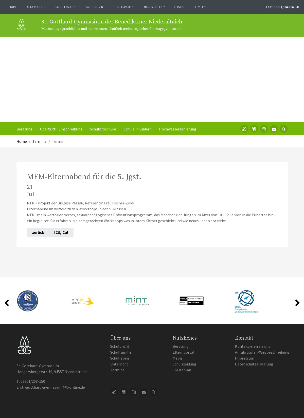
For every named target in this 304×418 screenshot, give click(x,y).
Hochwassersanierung (177, 129)
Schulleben (119, 358)
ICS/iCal (61, 232)
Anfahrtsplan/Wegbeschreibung (262, 352)
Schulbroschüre (103, 129)
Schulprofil (119, 346)
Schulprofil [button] (36, 7)
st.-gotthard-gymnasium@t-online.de (52, 387)
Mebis (177, 358)
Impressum (244, 358)
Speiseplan (182, 369)
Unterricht (119, 364)
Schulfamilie (120, 352)
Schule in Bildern (138, 129)
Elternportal (183, 352)
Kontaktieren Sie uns (252, 346)
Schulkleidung (184, 364)
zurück (38, 232)
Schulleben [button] (96, 7)
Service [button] (200, 7)
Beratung (25, 129)
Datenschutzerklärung (254, 364)
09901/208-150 (32, 381)
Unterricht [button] (124, 7)
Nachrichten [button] (154, 7)
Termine (179, 7)
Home (13, 7)
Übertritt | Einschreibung (61, 129)
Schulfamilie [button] (65, 7)
